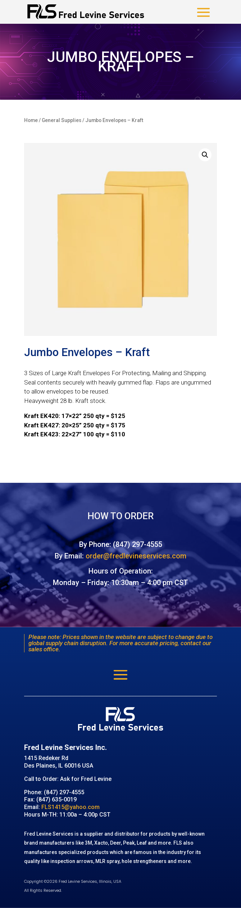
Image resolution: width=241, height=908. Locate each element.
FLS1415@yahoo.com (70, 807)
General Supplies (61, 120)
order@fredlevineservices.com (136, 556)
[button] (205, 154)
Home (31, 120)
